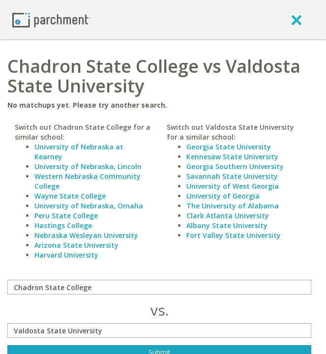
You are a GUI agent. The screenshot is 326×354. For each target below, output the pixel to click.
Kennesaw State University (232, 156)
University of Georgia (223, 196)
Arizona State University (76, 245)
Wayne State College (70, 196)
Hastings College (63, 225)
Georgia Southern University (235, 166)
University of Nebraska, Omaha (88, 205)
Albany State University (226, 225)
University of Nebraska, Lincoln (88, 166)
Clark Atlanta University (227, 215)
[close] (296, 20)
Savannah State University (232, 176)
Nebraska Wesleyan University (86, 235)
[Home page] (51, 19)
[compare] (159, 287)
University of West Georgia (232, 186)
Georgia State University (228, 146)
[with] (159, 330)
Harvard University (66, 255)
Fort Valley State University (233, 235)
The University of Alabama (232, 205)
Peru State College (66, 215)
